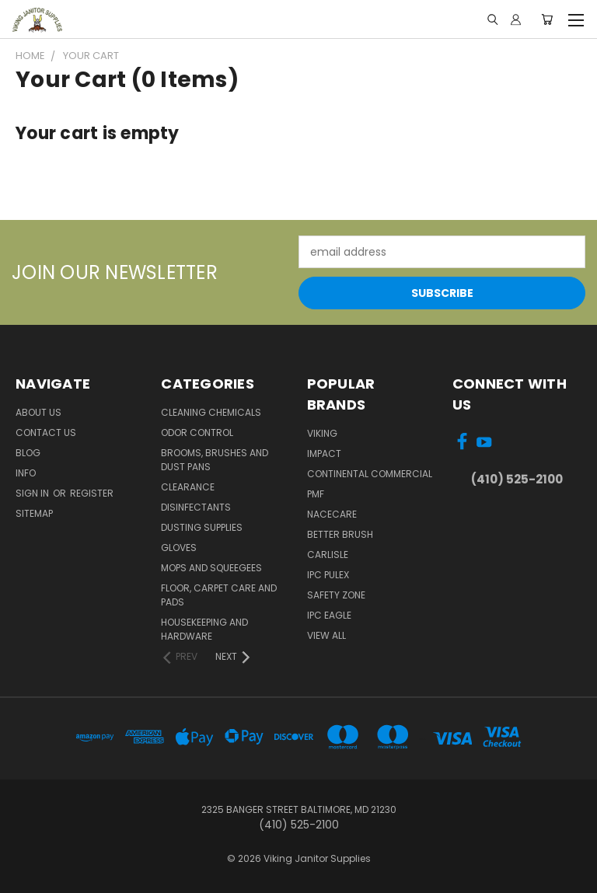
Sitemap (34, 513)
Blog (28, 452)
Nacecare (332, 514)
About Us (38, 412)
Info (26, 473)
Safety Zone (336, 595)
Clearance (188, 487)
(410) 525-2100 (517, 479)
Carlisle (327, 554)
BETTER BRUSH (340, 534)
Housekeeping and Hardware (204, 629)
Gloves (179, 547)
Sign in (33, 493)
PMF (315, 494)
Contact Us (46, 432)
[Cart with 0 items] (547, 19)
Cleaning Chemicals (211, 412)
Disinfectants (196, 507)
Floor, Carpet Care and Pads (219, 595)
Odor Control (197, 432)
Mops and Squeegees (211, 567)
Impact (324, 453)
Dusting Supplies (202, 527)
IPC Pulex (328, 574)
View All (326, 635)
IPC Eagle (329, 615)
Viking (322, 433)
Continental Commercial (369, 473)
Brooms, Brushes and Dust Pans (214, 459)
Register (91, 493)
